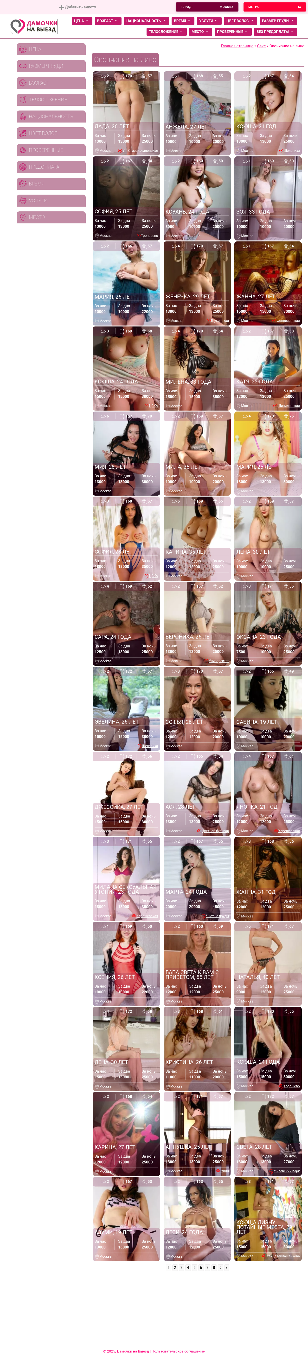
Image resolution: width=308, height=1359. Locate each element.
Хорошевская (289, 831)
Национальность (146, 21)
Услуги (209, 21)
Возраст (108, 21)
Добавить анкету (77, 7)
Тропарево (149, 236)
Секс (261, 46)
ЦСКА (153, 406)
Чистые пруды (217, 916)
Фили (224, 1171)
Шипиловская (289, 406)
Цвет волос (240, 21)
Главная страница (237, 46)
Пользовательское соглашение (178, 1351)
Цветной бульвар (215, 831)
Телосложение (166, 32)
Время (183, 21)
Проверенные (233, 32)
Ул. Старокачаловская (140, 151)
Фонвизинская (288, 321)
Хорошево (292, 1086)
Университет (219, 661)
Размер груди (278, 21)
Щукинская (220, 321)
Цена (82, 21)
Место (201, 32)
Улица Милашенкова (283, 1256)
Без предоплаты (276, 32)
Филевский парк (287, 1171)
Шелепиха (292, 151)
